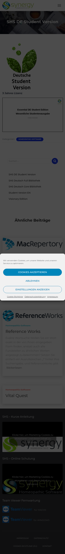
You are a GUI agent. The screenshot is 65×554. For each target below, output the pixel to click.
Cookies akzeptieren (32, 272)
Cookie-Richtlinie (15, 296)
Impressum (52, 296)
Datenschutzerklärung (35, 296)
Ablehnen (32, 280)
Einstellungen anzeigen (32, 289)
